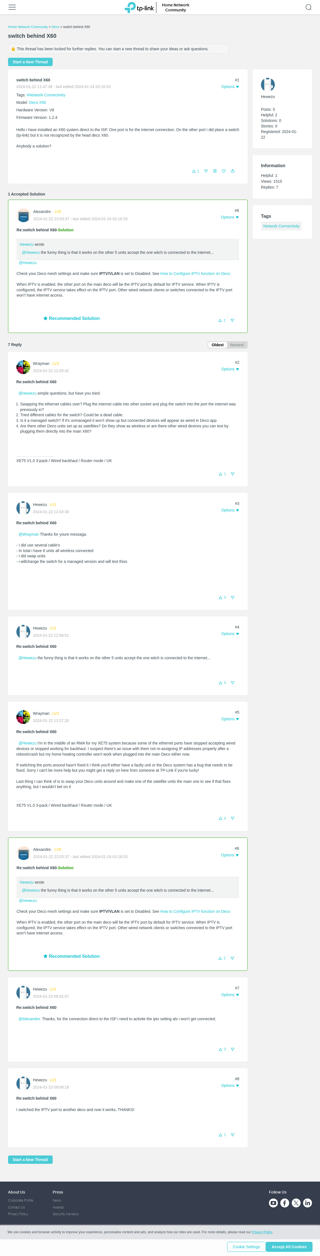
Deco (55, 27)
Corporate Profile (20, 1201)
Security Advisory (66, 1214)
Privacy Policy (18, 1214)
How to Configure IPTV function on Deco (195, 273)
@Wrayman (29, 535)
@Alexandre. (30, 1020)
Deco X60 (37, 102)
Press (58, 1192)
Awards (58, 1207)
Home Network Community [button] (175, 7)
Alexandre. (42, 211)
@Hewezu (31, 252)
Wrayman (41, 364)
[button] (232, 171)
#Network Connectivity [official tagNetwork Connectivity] (46, 95)
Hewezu (27, 244)
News (57, 1201)
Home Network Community (28, 27)
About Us (16, 1192)
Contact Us (16, 1207)
